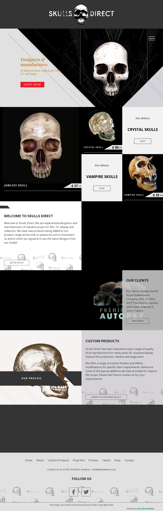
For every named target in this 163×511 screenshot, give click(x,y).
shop (142, 141)
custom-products (58, 460)
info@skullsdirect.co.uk (104, 469)
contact (129, 460)
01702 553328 (70, 469)
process (93, 460)
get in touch (17, 262)
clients (106, 460)
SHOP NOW (32, 84)
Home (28, 460)
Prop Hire (79, 460)
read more (138, 320)
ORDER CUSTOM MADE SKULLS (106, 397)
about (40, 460)
